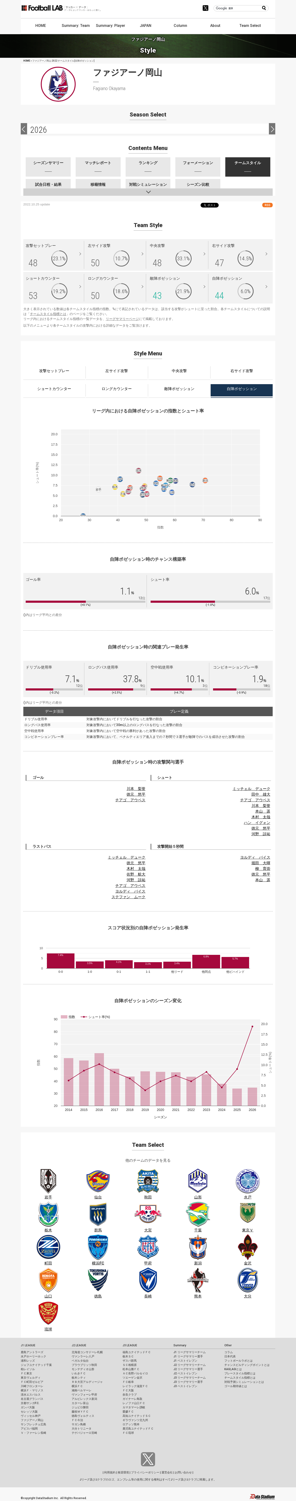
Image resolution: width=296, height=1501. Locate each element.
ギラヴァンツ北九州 (135, 1420)
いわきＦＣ (79, 1373)
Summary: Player (110, 25)
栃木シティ (79, 1377)
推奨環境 (123, 1472)
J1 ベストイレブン (185, 1360)
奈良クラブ (130, 1394)
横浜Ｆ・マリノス (32, 1390)
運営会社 (167, 1472)
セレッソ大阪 (29, 1411)
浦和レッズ (28, 1360)
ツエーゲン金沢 (132, 1377)
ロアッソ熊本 (131, 1424)
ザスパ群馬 (130, 1360)
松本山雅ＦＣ (131, 1369)
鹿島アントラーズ (32, 1352)
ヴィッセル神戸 (31, 1416)
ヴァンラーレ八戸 (83, 1356)
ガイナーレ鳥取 (132, 1399)
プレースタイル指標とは (239, 1373)
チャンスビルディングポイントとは (247, 1365)
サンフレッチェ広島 (33, 1424)
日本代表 (230, 1356)
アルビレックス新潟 (84, 1399)
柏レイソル (28, 1369)
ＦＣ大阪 (128, 1390)
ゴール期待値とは (235, 1386)
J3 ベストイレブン (185, 1386)
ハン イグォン (257, 822)
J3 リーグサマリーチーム (189, 1377)
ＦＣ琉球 (128, 1432)
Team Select (250, 25)
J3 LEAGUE (130, 1345)
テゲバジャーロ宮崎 (84, 1432)
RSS (267, 205)
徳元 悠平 (136, 794)
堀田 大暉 (260, 863)
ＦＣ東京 (26, 1373)
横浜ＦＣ (77, 1386)
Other (228, 1345)
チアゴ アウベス (130, 800)
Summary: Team (76, 25)
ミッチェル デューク (251, 788)
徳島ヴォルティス (83, 1416)
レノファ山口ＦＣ (134, 1403)
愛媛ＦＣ (128, 1411)
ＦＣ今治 (77, 1420)
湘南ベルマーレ (81, 1390)
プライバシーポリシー (145, 1472)
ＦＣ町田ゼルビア (32, 1382)
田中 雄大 (260, 794)
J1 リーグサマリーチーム (189, 1352)
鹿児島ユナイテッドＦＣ (138, 1428)
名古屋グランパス (32, 1399)
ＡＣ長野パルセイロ (135, 1373)
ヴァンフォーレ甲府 (84, 1394)
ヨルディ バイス (130, 891)
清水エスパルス (31, 1394)
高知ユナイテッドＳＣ (137, 1416)
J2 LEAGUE (79, 1345)
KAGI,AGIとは (233, 1369)
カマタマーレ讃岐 (134, 1407)
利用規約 (109, 1472)
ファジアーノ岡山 (32, 1420)
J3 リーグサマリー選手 (188, 1382)
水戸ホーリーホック (33, 1356)
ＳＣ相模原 (130, 1365)
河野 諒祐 (260, 834)
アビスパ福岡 (29, 1428)
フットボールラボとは (238, 1360)
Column (180, 25)
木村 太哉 (260, 817)
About (215, 25)
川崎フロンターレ (32, 1386)
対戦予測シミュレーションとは (244, 1382)
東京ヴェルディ (31, 1377)
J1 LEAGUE (28, 1345)
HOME (40, 25)
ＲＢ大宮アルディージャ (87, 1382)
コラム (228, 1352)
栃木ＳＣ (128, 1356)
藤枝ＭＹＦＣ (80, 1411)
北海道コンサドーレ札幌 (87, 1352)
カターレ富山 (80, 1403)
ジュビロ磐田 (80, 1407)
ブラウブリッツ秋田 (84, 1365)
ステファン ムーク (128, 897)
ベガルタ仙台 (80, 1360)
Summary (179, 1345)
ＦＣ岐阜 (128, 1382)
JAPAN (145, 25)
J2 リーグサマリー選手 (188, 1369)
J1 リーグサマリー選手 (188, 1356)
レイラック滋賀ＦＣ (135, 1386)
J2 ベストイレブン (185, 1373)
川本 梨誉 (136, 788)
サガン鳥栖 (79, 1424)
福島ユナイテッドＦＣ (137, 1352)
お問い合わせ (183, 1472)
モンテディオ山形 (83, 1369)
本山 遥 (262, 811)
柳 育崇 (262, 868)
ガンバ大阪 (28, 1407)
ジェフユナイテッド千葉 (36, 1365)
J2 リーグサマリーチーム (189, 1365)
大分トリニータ (81, 1428)
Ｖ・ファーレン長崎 (33, 1432)
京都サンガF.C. (30, 1403)
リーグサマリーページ (122, 319)
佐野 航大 (136, 874)
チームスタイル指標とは (48, 314)
